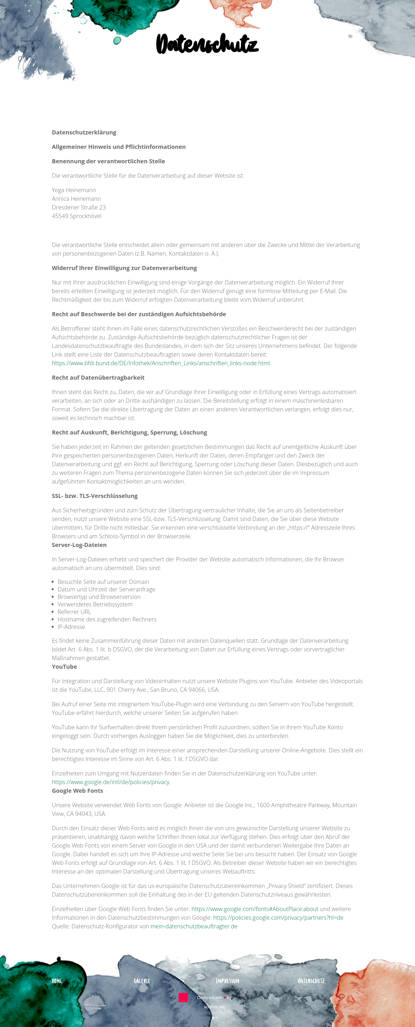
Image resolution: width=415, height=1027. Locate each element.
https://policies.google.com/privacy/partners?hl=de (278, 917)
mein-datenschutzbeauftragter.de (194, 926)
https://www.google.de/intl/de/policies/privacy (110, 782)
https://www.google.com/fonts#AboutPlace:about (254, 909)
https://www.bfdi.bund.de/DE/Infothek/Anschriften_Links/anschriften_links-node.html (161, 363)
